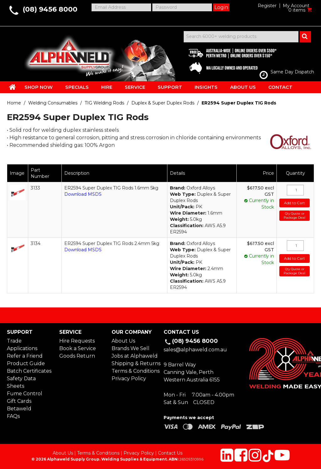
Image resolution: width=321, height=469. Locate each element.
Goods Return (77, 356)
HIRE (106, 87)
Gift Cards (19, 401)
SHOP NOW (38, 87)
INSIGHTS (206, 87)
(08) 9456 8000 (50, 9)
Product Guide (26, 363)
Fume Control (24, 394)
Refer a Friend (25, 356)
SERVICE (135, 87)
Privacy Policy (129, 378)
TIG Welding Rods (104, 103)
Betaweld (19, 409)
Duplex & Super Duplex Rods (162, 103)
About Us (123, 341)
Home (14, 103)
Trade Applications (22, 344)
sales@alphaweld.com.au (195, 350)
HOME (12, 87)
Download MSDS (83, 194)
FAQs (13, 416)
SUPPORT (170, 87)
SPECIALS (77, 87)
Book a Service (77, 348)
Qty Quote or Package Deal (294, 216)
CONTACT (280, 87)
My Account (296, 5)
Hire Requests (77, 341)
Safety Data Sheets (21, 382)
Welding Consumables (52, 103)
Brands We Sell (131, 348)
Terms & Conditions (134, 371)
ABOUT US (243, 87)
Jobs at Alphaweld (134, 356)
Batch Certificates (29, 371)
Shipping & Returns (134, 363)
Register (267, 5)
